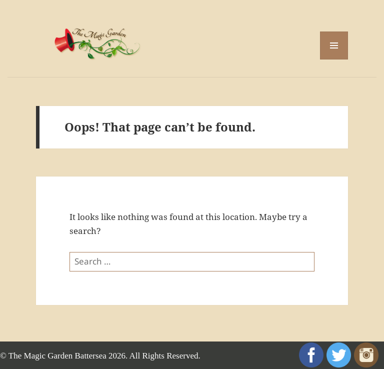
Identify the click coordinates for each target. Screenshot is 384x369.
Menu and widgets (334, 59)
